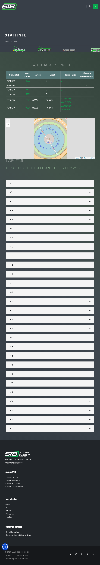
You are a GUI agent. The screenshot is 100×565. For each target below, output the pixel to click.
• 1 (11, 191)
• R (11, 355)
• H (11, 273)
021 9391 (19, 462)
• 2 (11, 200)
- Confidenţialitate (12, 531)
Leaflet (78, 157)
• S (11, 364)
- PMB (7, 504)
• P (11, 346)
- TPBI (7, 507)
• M (11, 318)
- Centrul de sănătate (14, 486)
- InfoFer (8, 516)
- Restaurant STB (12, 476)
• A (11, 209)
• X (11, 418)
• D (11, 237)
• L (11, 309)
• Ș (11, 373)
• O (11, 337)
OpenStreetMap (89, 157)
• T (11, 382)
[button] (8, 121)
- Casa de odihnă (12, 483)
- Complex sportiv (12, 480)
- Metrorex (9, 513)
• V (11, 400)
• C (11, 228)
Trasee (7, 41)
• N (11, 328)
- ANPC (8, 510)
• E (11, 246)
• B (11, 219)
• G (11, 264)
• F (11, 255)
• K (11, 300)
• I (11, 282)
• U (11, 391)
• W (11, 409)
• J (11, 291)
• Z (11, 428)
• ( (11, 182)
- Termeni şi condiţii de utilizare (18, 534)
